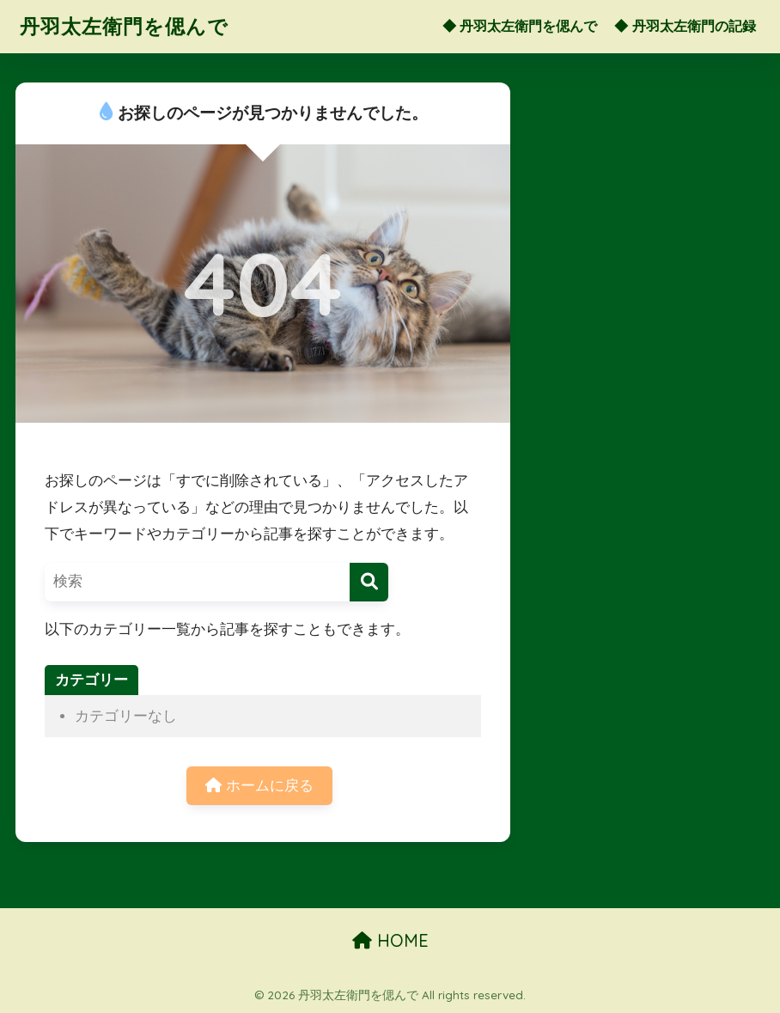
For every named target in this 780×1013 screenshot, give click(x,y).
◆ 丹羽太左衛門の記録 (684, 26)
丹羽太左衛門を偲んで (124, 26)
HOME (390, 940)
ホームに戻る (259, 786)
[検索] (369, 582)
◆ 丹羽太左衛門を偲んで (519, 26)
